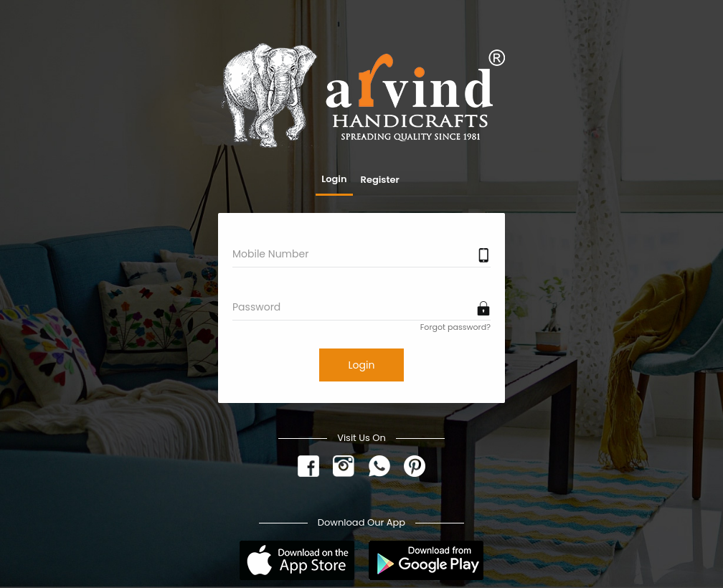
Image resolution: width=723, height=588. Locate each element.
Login (333, 179)
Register (380, 179)
